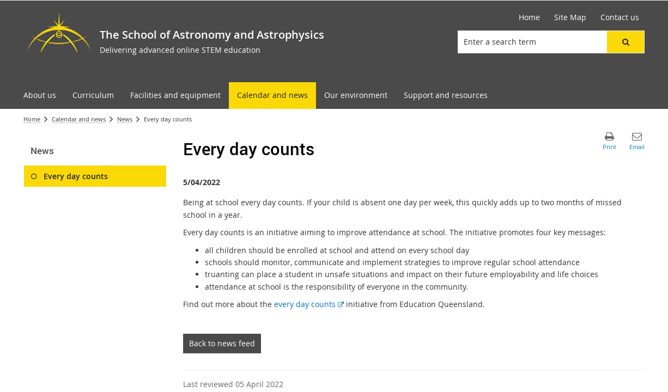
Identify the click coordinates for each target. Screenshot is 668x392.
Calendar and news (79, 119)
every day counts (309, 304)
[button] (625, 42)
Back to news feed (222, 343)
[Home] (529, 17)
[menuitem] (39, 95)
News (124, 119)
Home (31, 119)
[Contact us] (620, 17)
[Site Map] (570, 17)
